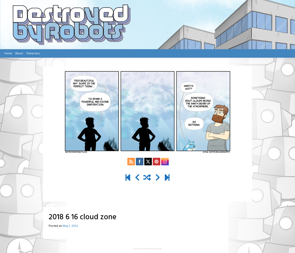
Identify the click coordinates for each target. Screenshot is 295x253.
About (19, 53)
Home (8, 53)
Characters (33, 53)
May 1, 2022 (70, 226)
